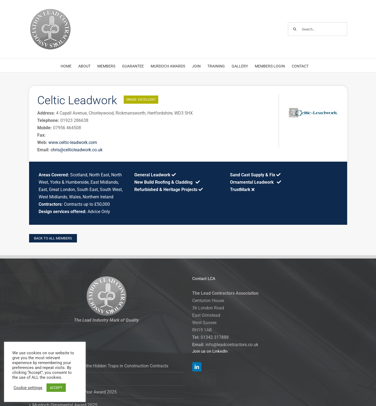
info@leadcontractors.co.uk (232, 344)
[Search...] (317, 29)
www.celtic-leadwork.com (72, 142)
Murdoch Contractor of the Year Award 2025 (74, 392)
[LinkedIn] (196, 366)
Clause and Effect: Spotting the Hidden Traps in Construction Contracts (100, 365)
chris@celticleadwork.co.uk (76, 149)
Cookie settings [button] (28, 387)
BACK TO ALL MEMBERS (53, 238)
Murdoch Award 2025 (53, 379)
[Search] (295, 29)
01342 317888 (215, 337)
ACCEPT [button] (56, 388)
